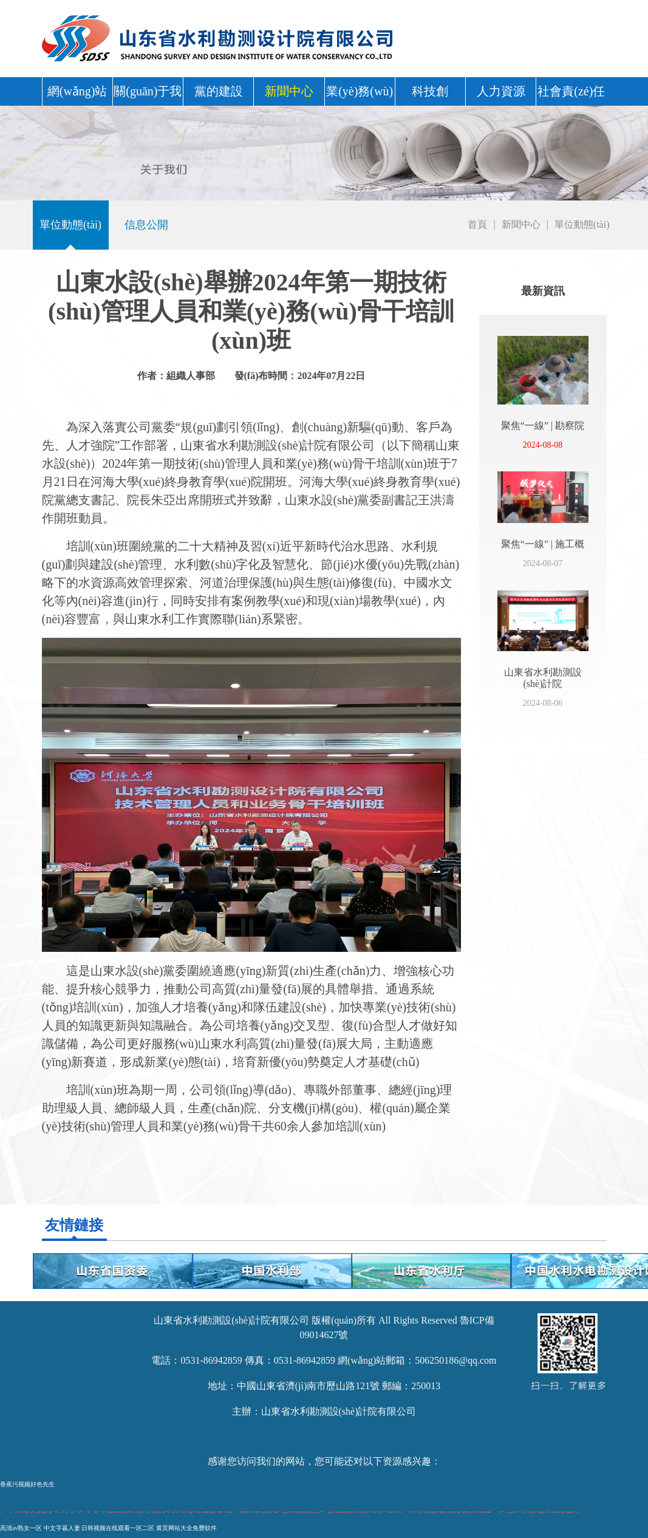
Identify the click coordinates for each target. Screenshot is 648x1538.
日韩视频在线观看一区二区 (117, 1528)
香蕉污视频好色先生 (27, 1484)
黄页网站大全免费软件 (186, 1528)
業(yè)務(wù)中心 (359, 95)
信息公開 (146, 225)
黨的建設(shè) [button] (218, 95)
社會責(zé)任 (571, 91)
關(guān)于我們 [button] (148, 95)
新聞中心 (521, 224)
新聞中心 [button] (289, 91)
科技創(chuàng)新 (430, 95)
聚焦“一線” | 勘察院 (542, 425)
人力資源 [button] (501, 91)
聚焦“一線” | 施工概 (542, 544)
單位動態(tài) (70, 225)
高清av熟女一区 (21, 1528)
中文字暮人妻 (62, 1528)
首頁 (477, 224)
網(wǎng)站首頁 (77, 95)
